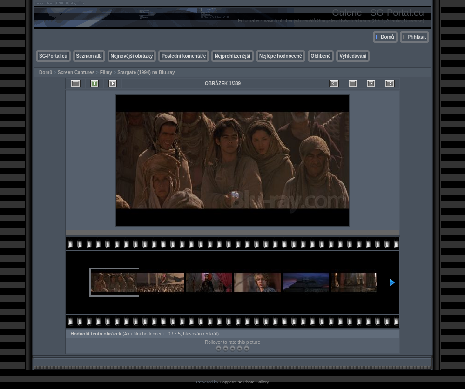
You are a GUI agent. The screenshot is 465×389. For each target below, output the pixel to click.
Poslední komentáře (184, 56)
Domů (387, 37)
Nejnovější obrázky (132, 56)
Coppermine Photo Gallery (244, 382)
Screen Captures (76, 72)
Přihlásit (417, 37)
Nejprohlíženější (232, 56)
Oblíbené (321, 56)
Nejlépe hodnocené (280, 56)
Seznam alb (89, 56)
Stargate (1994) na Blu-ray (146, 72)
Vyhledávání (352, 56)
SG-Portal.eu (53, 56)
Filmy (106, 72)
